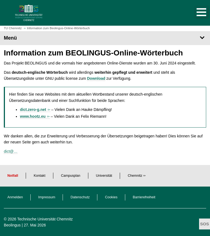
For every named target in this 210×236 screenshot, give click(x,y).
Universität (104, 176)
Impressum (46, 197)
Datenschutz (80, 197)
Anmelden (15, 197)
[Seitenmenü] (105, 38)
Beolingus (12, 225)
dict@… (11, 151)
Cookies (111, 197)
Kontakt (39, 176)
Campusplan (70, 176)
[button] (196, 13)
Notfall (12, 176)
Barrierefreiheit (144, 197)
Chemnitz (135, 176)
